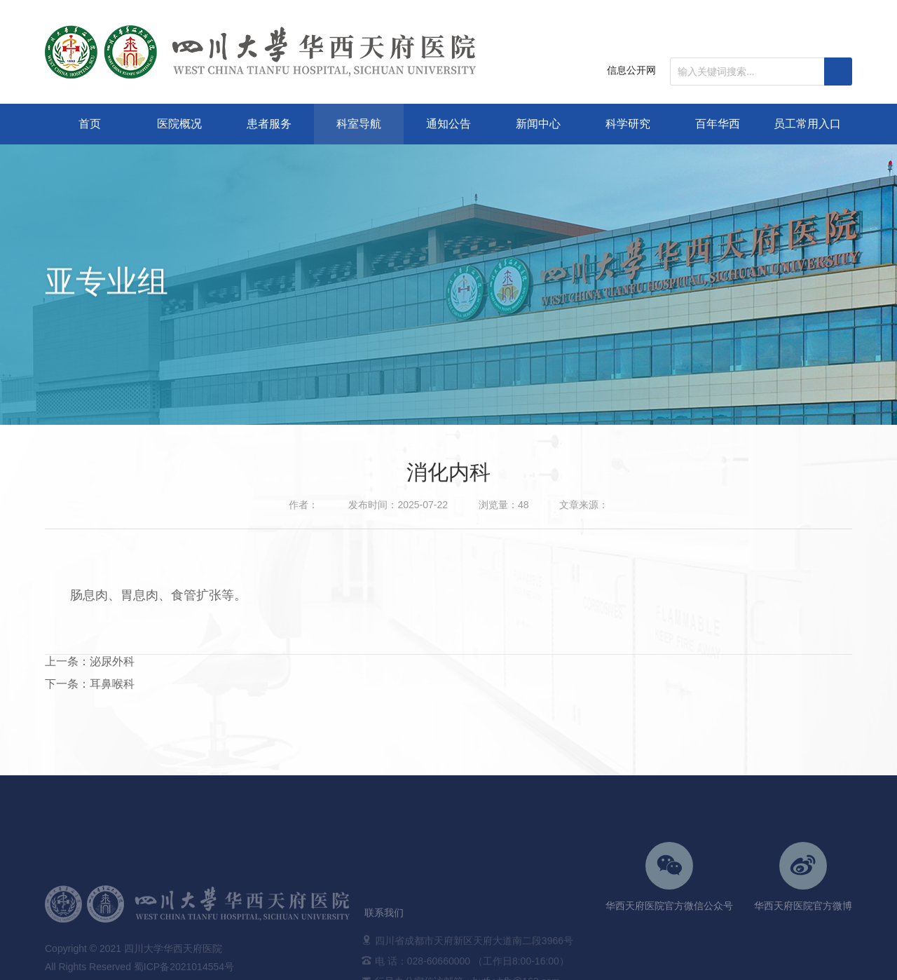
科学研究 (627, 124)
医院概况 (179, 124)
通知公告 (448, 124)
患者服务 (269, 124)
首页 (89, 124)
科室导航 (358, 124)
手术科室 (754, 407)
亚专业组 (875, 407)
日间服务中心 (815, 407)
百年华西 (717, 124)
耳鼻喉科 (112, 684)
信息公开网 (631, 70)
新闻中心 (538, 124)
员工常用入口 (807, 124)
